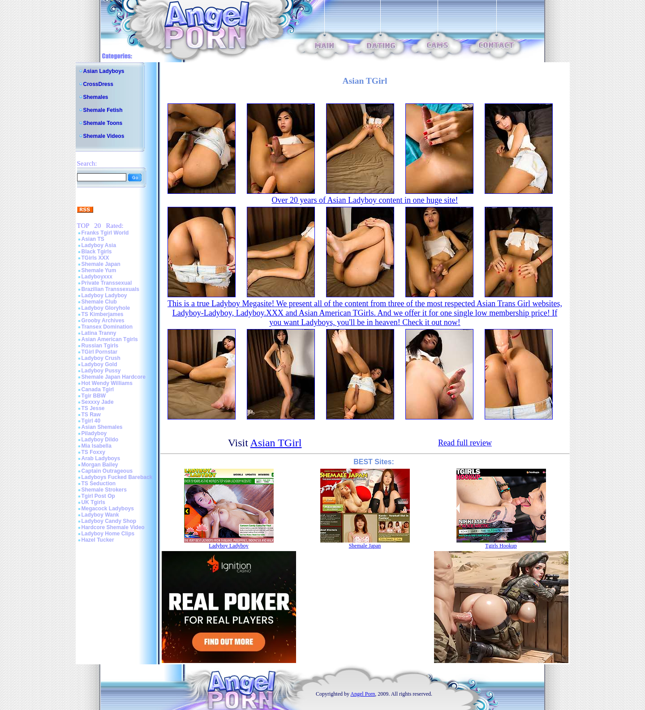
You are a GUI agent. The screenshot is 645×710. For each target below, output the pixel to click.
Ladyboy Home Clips (108, 533)
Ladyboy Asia (99, 245)
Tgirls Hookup (500, 546)
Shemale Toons (103, 123)
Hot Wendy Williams (107, 383)
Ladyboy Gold (99, 364)
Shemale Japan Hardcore (114, 377)
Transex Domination (107, 327)
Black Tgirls (97, 251)
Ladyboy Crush (101, 358)
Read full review (465, 442)
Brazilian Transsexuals (110, 289)
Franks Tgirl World (105, 233)
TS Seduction (99, 483)
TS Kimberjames (103, 314)
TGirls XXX (95, 258)
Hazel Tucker (98, 540)
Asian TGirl (276, 443)
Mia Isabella (97, 446)
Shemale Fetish (103, 110)
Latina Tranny (99, 333)
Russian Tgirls (100, 345)
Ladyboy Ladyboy (104, 295)
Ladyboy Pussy (101, 371)
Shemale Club (99, 302)
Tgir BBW (94, 396)
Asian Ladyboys (104, 71)
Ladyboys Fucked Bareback (117, 477)
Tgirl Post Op (98, 496)
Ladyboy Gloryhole (106, 308)
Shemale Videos (104, 136)
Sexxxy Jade (98, 402)
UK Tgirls (93, 502)
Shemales (95, 97)
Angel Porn (362, 694)
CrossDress (98, 84)
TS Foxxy (93, 452)
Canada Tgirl (98, 389)
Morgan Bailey (100, 465)
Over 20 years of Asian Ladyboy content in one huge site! (365, 200)
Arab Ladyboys (101, 458)
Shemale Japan (101, 264)
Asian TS (93, 239)
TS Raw (91, 414)
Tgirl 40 (91, 421)
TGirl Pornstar (100, 352)
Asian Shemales (102, 427)
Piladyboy (94, 433)
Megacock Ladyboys (108, 508)
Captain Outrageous (107, 471)
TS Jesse (93, 408)
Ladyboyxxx (97, 277)
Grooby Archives (103, 320)
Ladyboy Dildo (100, 439)
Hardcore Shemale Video (113, 527)
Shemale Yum (99, 270)
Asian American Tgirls (110, 339)
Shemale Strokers (104, 490)
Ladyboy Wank (100, 515)
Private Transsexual (107, 283)
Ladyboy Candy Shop (109, 521)
